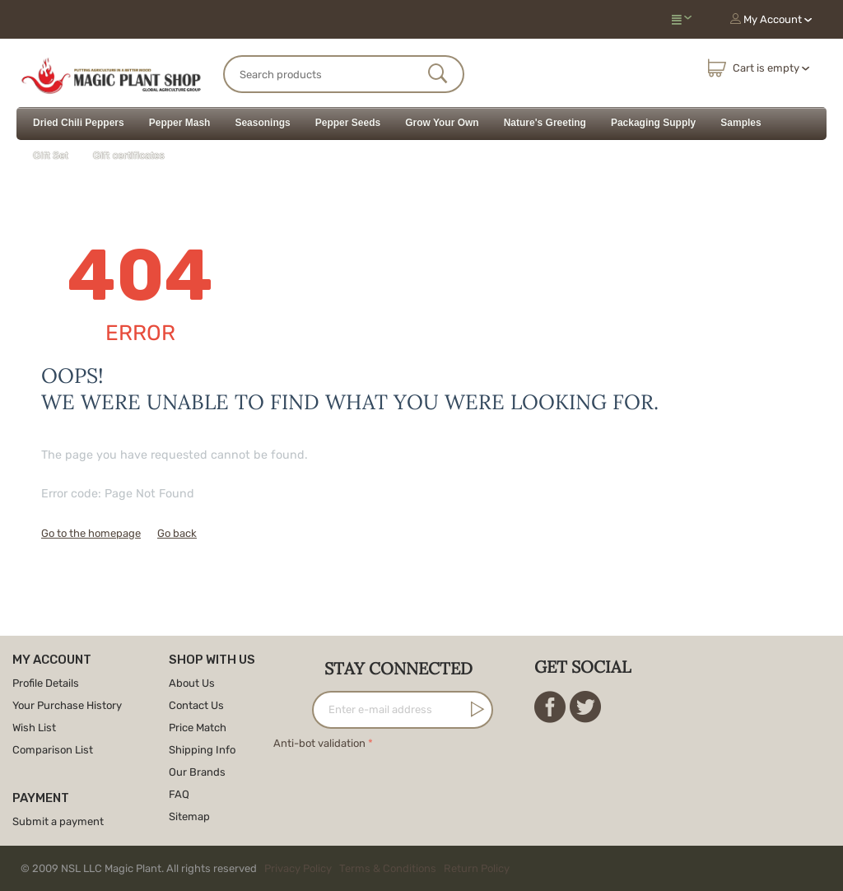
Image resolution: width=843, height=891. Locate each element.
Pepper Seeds (347, 122)
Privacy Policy (298, 868)
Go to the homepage (91, 533)
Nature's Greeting (545, 122)
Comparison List (52, 750)
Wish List (34, 727)
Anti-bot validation (319, 743)
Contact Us (196, 705)
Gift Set (50, 155)
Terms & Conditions (387, 868)
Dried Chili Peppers (78, 122)
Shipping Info (202, 750)
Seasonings (262, 122)
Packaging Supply (653, 122)
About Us (192, 683)
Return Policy (477, 868)
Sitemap (189, 816)
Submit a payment (58, 821)
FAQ (179, 794)
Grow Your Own (442, 122)
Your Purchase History (67, 705)
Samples (740, 122)
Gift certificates (129, 155)
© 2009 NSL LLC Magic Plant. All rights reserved (269, 868)
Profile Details (45, 683)
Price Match (197, 727)
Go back (177, 533)
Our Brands (197, 772)
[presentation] (398, 785)
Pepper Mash (180, 122)
